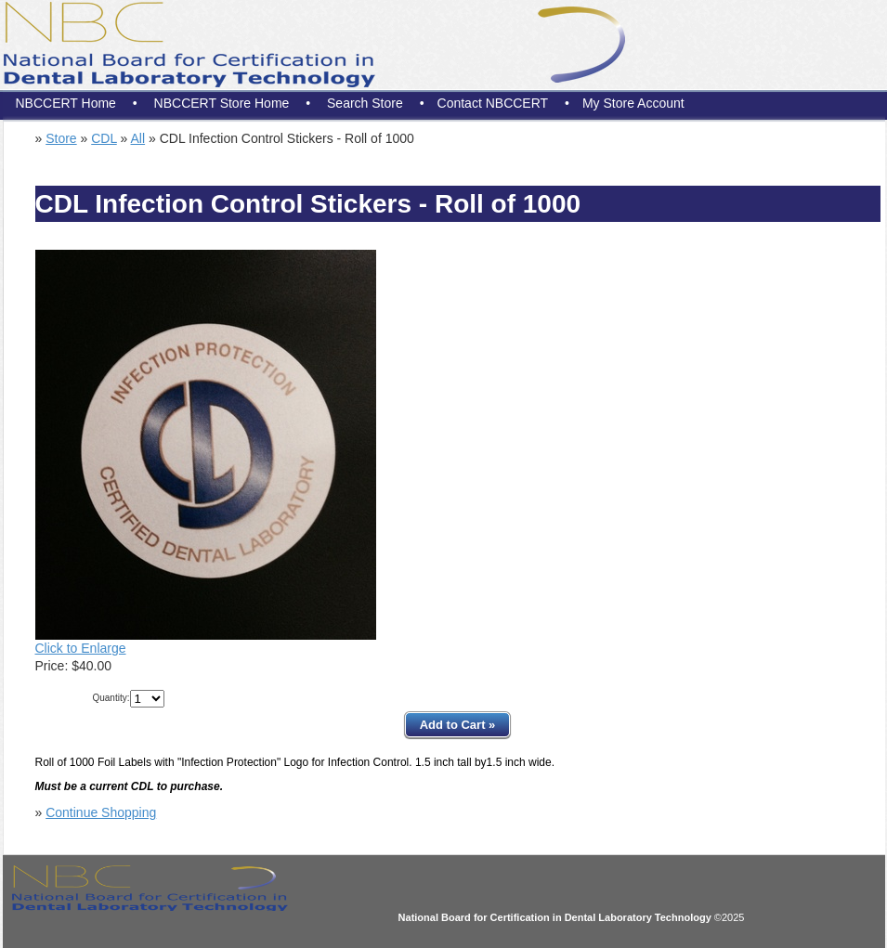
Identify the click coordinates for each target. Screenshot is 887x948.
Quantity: (110, 698)
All (138, 138)
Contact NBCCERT (493, 103)
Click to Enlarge (80, 648)
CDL (104, 138)
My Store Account (633, 103)
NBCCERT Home (66, 103)
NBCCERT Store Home (222, 103)
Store (61, 138)
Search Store (365, 103)
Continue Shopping (101, 812)
